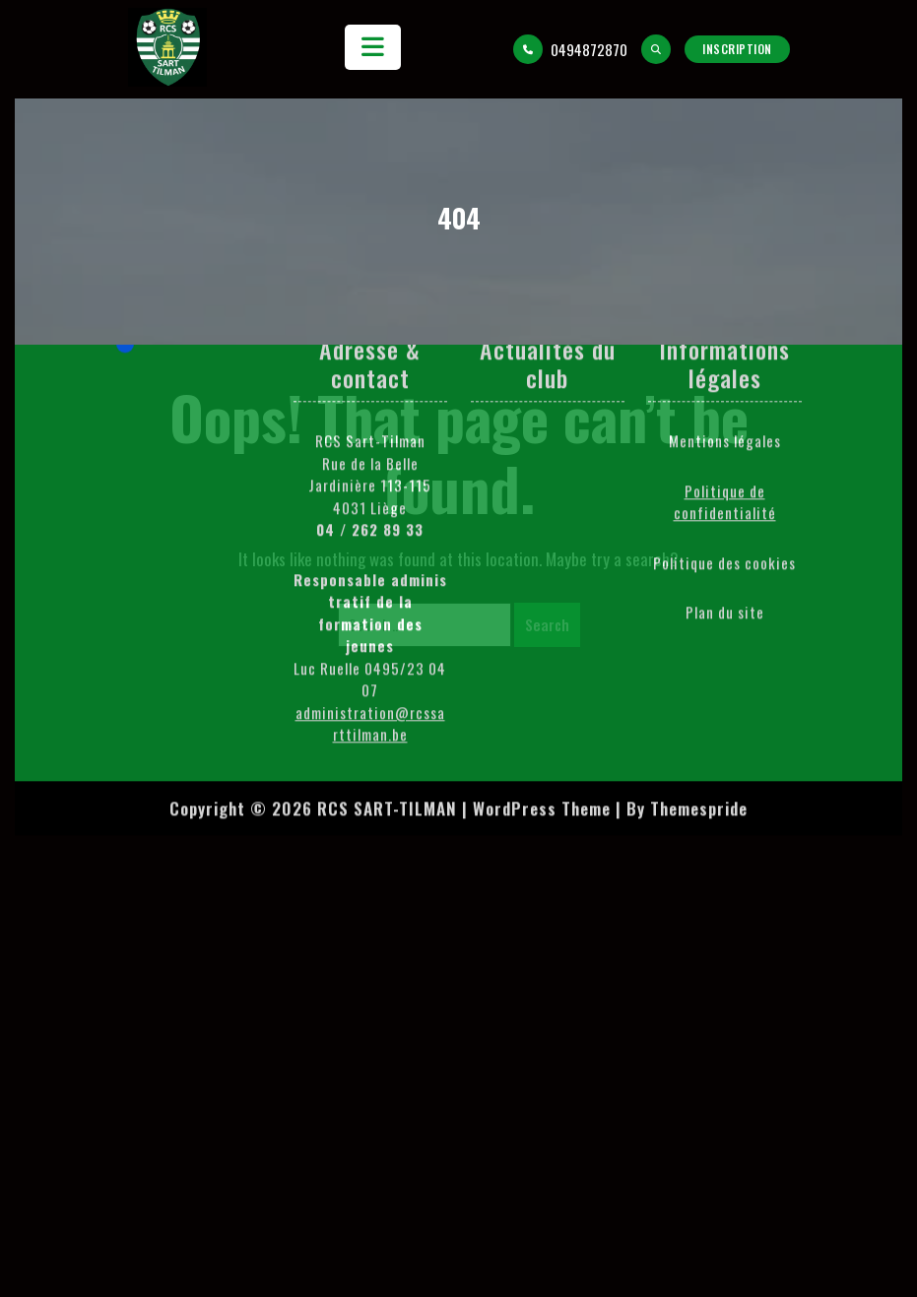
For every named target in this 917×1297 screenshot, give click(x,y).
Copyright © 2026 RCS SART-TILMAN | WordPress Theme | (395, 648)
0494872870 (570, 49)
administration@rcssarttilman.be (370, 564)
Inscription (737, 48)
